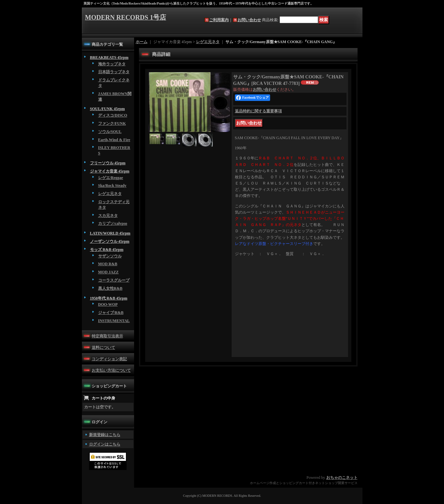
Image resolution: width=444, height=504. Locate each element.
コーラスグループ (114, 280)
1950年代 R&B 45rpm (109, 298)
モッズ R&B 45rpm (107, 249)
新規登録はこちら (104, 434)
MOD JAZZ (108, 272)
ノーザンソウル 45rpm (110, 241)
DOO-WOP (108, 304)
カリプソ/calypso (112, 223)
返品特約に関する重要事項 (258, 111)
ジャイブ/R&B (111, 312)
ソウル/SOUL (110, 131)
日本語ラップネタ (114, 72)
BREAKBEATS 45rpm (109, 57)
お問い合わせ (249, 20)
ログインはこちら (104, 444)
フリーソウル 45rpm (108, 163)
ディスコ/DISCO (112, 115)
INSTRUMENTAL (114, 320)
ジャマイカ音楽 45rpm (110, 171)
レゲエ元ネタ (110, 193)
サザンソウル (110, 256)
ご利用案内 (219, 20)
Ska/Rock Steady (112, 185)
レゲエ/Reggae (110, 177)
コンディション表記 (109, 359)
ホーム (141, 42)
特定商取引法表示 (107, 336)
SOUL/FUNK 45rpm (107, 108)
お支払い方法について (111, 370)
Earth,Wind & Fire (114, 140)
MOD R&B (107, 264)
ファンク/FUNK (112, 123)
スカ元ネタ (108, 215)
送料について (103, 347)
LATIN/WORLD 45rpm (110, 233)
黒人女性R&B (110, 288)
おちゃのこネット (342, 477)
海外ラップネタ (112, 64)
